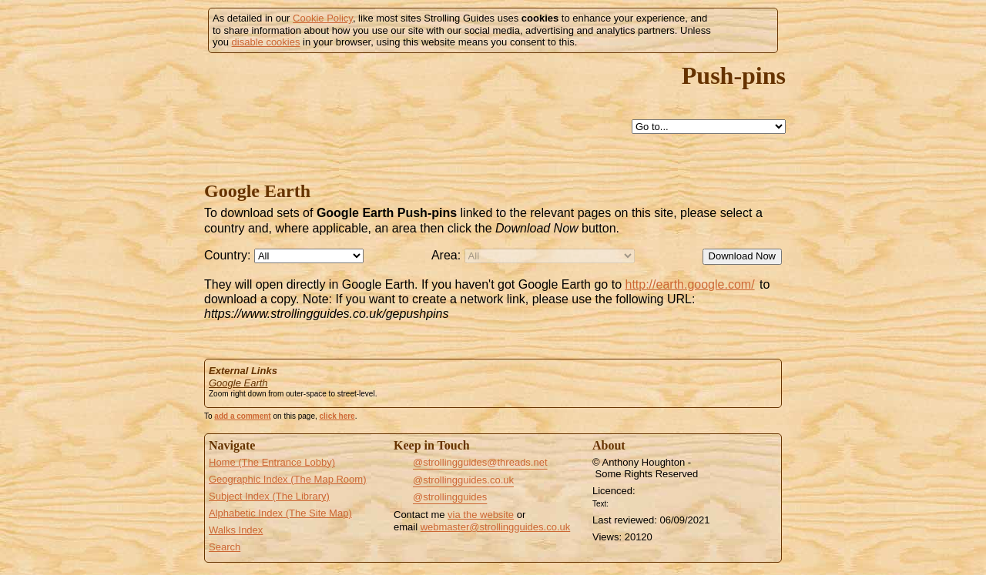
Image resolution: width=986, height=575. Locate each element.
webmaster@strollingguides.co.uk (496, 527)
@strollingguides (450, 497)
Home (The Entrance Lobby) (272, 462)
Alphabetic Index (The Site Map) (280, 513)
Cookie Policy (323, 18)
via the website (481, 514)
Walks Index (236, 530)
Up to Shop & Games (508, 127)
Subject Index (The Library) (269, 496)
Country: (227, 255)
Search (224, 547)
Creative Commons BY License (641, 501)
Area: (446, 255)
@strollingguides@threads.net (480, 462)
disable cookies (266, 42)
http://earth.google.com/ (689, 284)
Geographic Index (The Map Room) (287, 479)
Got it (744, 30)
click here (337, 416)
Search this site (544, 127)
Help (473, 127)
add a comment (242, 416)
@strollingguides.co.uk (463, 480)
